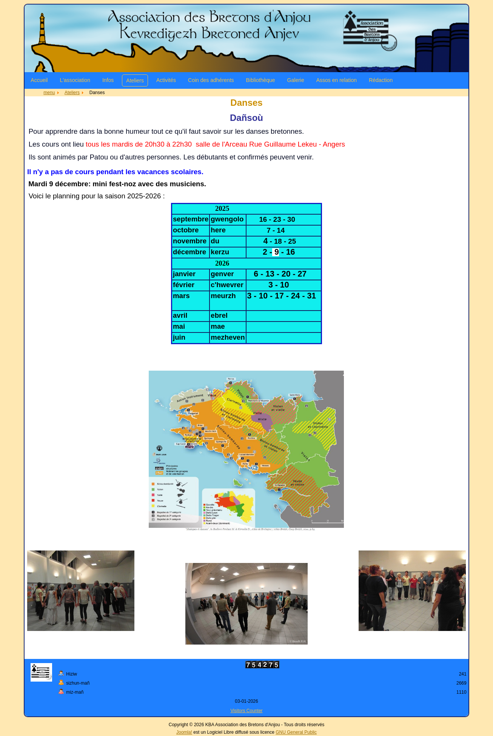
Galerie (295, 80)
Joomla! (184, 732)
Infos (108, 80)
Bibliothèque (260, 80)
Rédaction (381, 80)
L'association (75, 80)
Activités (166, 80)
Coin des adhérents (211, 80)
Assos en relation (336, 80)
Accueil (39, 80)
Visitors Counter (246, 710)
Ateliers (135, 80)
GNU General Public (296, 732)
